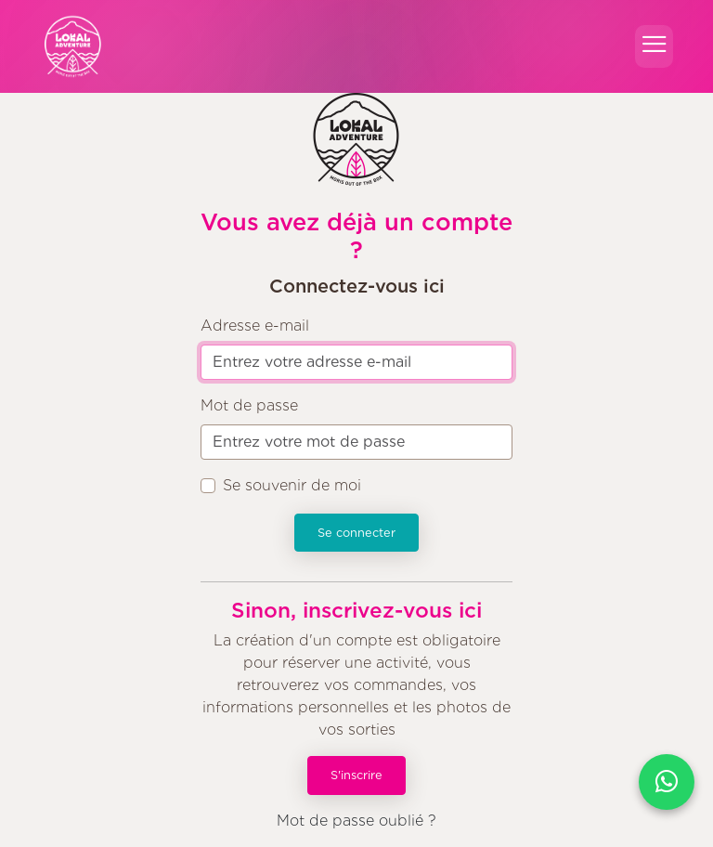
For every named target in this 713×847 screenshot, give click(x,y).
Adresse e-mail (255, 325)
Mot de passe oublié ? (356, 820)
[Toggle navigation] (654, 46)
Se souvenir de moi (292, 485)
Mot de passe (249, 405)
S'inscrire (356, 775)
